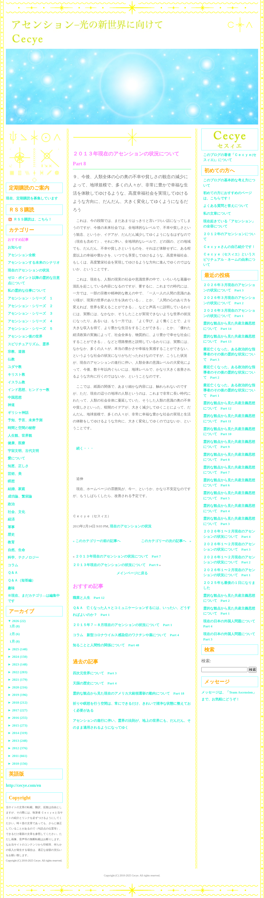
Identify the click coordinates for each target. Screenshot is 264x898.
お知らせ (15, 247)
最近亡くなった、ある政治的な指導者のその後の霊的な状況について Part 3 (229, 354)
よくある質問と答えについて (225, 206)
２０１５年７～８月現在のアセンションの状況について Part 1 (122, 625)
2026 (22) (17, 621)
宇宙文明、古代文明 (23, 451)
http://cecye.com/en (23, 785)
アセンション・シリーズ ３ (30, 313)
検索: (206, 661)
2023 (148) (17, 664)
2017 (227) (17, 710)
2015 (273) (17, 725)
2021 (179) (17, 679)
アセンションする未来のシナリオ (34, 262)
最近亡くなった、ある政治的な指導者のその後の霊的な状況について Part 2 (229, 372)
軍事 (11, 527)
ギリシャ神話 (18, 413)
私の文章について (217, 213)
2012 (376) (17, 748)
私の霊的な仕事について (27, 290)
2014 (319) (17, 733)
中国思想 (15, 397)
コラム (13, 565)
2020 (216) (17, 687)
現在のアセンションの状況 (130, 526)
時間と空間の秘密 (21, 428)
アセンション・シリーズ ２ (30, 306)
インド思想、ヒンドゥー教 (28, 390)
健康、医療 (16, 443)
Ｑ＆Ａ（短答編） (21, 580)
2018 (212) (17, 702)
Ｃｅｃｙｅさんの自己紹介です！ (229, 247)
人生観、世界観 (20, 436)
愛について (16, 458)
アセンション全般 (21, 255)
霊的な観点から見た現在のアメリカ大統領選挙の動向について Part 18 (128, 693)
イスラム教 (16, 382)
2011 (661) (17, 756)
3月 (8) (15, 626)
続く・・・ (85, 448)
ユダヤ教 (15, 367)
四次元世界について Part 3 (95, 673)
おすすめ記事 (18, 240)
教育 (11, 542)
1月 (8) (15, 641)
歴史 (11, 534)
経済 (11, 519)
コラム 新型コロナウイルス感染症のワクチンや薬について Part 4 (126, 635)
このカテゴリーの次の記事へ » (166, 541)
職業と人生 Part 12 (89, 598)
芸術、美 (15, 474)
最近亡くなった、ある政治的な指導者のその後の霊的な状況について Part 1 (229, 390)
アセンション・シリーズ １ (30, 298)
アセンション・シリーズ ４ (30, 321)
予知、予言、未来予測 (25, 420)
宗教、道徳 (16, 352)
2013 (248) (17, 741)
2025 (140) (17, 649)
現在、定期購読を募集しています (32, 198)
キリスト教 (16, 374)
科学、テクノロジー (23, 557)
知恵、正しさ (18, 466)
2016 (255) (17, 718)
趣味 (11, 588)
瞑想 (11, 481)
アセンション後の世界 (25, 336)
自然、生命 (16, 550)
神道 (11, 405)
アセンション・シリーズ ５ (30, 329)
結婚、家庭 (16, 489)
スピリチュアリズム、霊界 (28, 344)
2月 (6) (15, 634)
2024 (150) (17, 657)
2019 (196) (17, 695)
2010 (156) (17, 763)
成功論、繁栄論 (20, 496)
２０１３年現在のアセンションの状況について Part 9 (115, 565)
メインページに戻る (132, 573)
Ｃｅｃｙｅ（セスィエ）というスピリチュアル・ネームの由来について (229, 259)
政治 (11, 504)
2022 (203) (17, 672)
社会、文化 (16, 512)
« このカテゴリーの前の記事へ (97, 541)
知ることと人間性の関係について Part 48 (106, 645)
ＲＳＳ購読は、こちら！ (33, 219)
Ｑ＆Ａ (14, 573)
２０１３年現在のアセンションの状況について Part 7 (118, 556)
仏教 (11, 359)
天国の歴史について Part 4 (95, 683)
